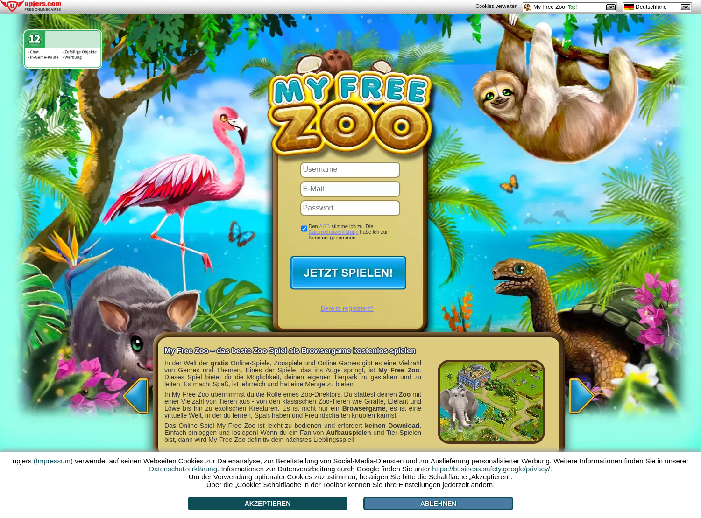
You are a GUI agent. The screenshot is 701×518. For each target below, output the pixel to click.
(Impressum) (53, 461)
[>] (584, 393)
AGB (324, 226)
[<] (133, 393)
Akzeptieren (268, 503)
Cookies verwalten (496, 6)
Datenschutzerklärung (334, 232)
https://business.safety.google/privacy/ (491, 469)
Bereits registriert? (347, 308)
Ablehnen (438, 503)
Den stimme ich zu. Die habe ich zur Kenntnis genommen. (348, 232)
